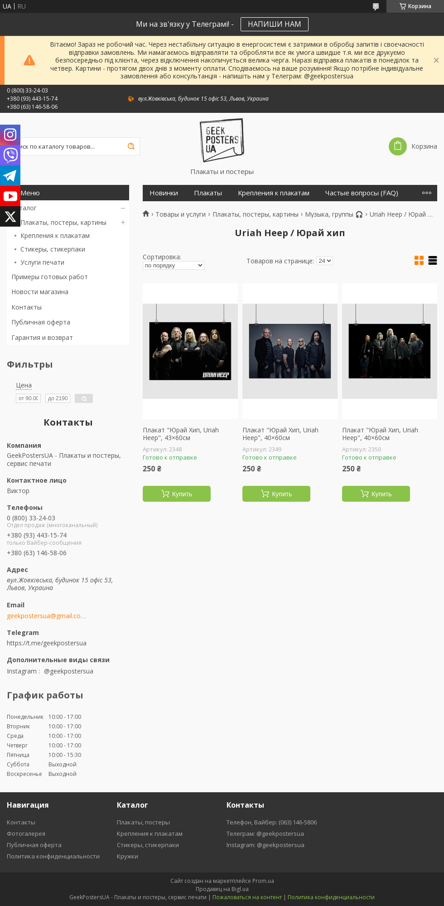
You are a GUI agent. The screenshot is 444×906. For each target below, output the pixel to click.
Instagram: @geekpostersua (265, 845)
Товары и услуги (180, 214)
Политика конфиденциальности (53, 856)
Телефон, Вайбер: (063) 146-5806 (272, 822)
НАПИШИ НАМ (274, 24)
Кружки (127, 856)
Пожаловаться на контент (247, 897)
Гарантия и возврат (42, 337)
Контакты (26, 307)
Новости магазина (39, 291)
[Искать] (131, 146)
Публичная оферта (40, 322)
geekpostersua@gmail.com (46, 616)
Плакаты (208, 192)
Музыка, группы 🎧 (334, 214)
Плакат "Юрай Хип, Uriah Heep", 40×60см (280, 434)
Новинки (164, 192)
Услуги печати (42, 262)
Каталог (24, 207)
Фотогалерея (26, 833)
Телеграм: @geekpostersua (265, 833)
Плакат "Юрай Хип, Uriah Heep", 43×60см (181, 434)
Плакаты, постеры (143, 822)
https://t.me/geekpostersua (47, 643)
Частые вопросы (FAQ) (361, 192)
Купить (182, 494)
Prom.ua (263, 881)
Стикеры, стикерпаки (52, 249)
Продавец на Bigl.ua (222, 889)
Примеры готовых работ (49, 276)
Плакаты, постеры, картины (63, 222)
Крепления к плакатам (55, 235)
